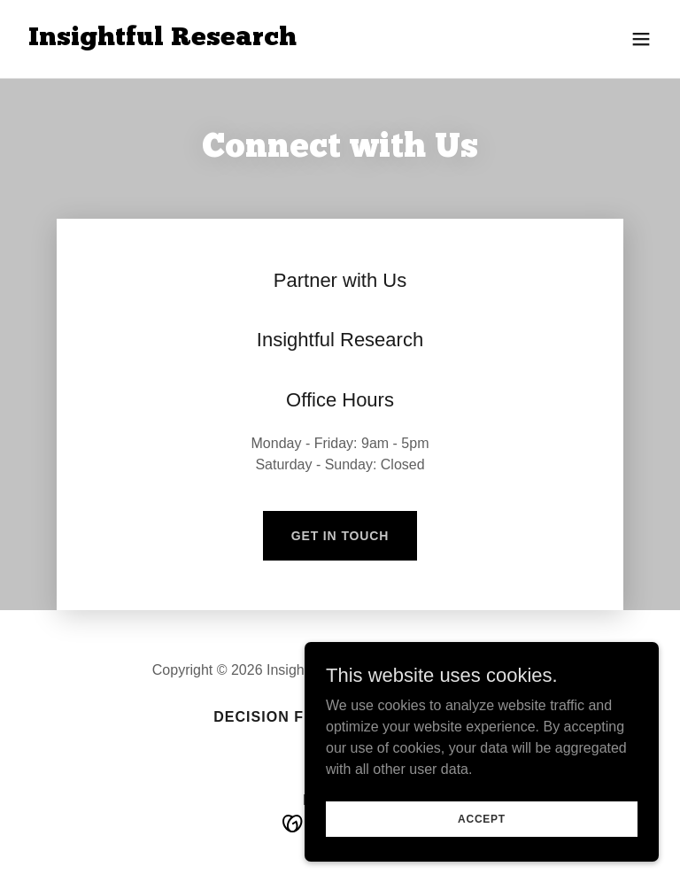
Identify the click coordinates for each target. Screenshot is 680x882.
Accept (482, 818)
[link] (162, 40)
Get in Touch (340, 536)
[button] (641, 39)
